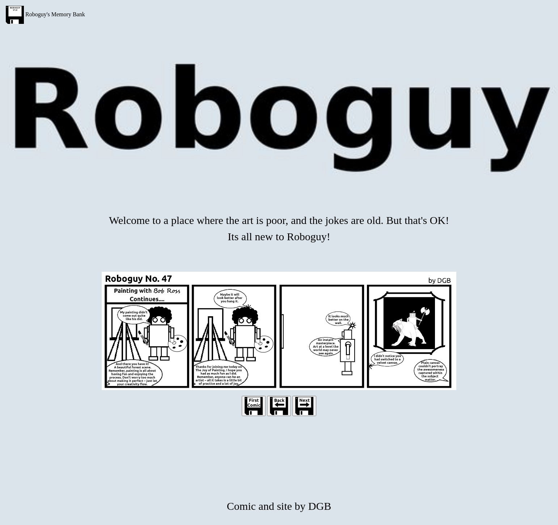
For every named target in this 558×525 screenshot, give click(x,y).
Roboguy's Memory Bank (45, 15)
